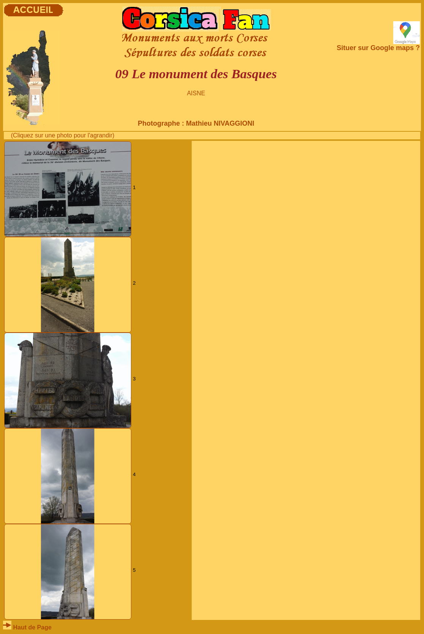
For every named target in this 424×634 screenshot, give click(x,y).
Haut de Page (27, 627)
